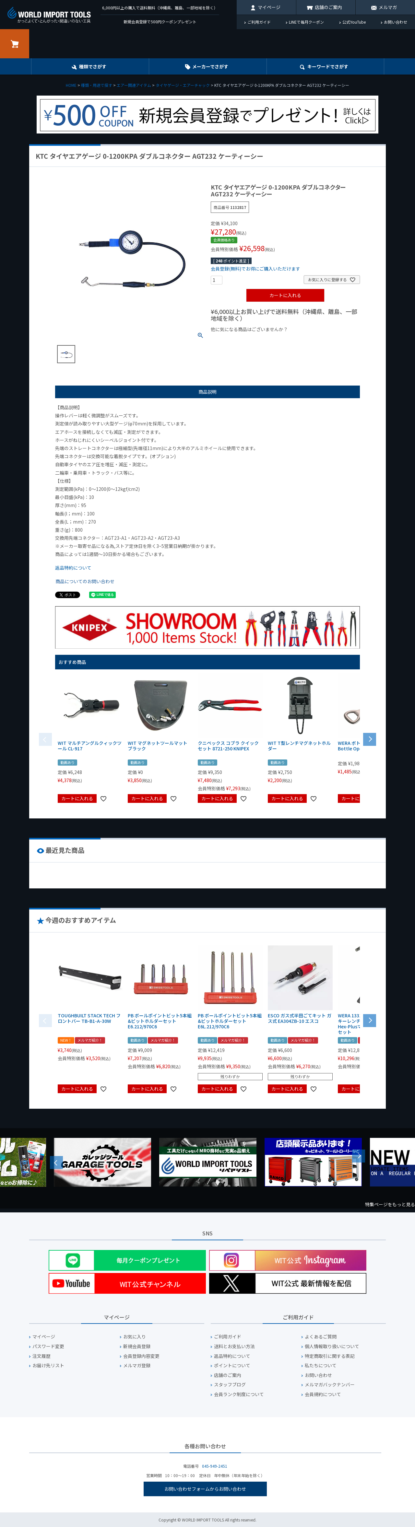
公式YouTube (354, 22)
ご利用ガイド (259, 22)
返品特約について (73, 567)
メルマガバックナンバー (330, 1385)
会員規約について (323, 1394)
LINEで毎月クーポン (306, 22)
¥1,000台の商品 (275, 340)
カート (14, 43)
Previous (56, 1162)
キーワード (327, 66)
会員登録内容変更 (141, 1356)
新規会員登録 (136, 1346)
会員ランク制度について (239, 1394)
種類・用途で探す (96, 85)
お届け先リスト (48, 1365)
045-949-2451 (214, 1466)
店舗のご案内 (328, 7)
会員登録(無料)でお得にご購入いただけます (255, 268)
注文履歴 (41, 1356)
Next (358, 1156)
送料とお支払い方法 (234, 1346)
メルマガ (388, 7)
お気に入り (134, 1337)
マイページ (269, 7)
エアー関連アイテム (134, 85)
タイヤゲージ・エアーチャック (183, 85)
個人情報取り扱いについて (332, 1346)
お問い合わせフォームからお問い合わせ (205, 1489)
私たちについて (321, 1365)
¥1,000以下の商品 (232, 340)
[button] (369, 739)
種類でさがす (92, 66)
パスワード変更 (48, 1346)
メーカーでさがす (210, 66)
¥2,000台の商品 (315, 340)
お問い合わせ (395, 22)
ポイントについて (232, 1365)
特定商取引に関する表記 (330, 1356)
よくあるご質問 (321, 1337)
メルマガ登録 (136, 1365)
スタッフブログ (230, 1385)
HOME (71, 85)
